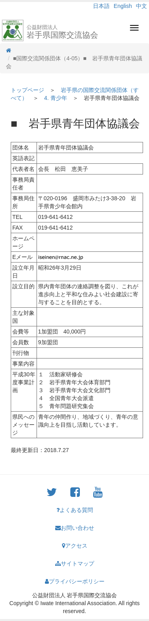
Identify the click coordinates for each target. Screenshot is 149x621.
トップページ (27, 90)
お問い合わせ (74, 528)
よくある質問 (74, 510)
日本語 (101, 6)
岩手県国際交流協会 (62, 31)
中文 (141, 6)
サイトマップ (74, 563)
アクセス (74, 545)
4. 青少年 (55, 98)
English (123, 6)
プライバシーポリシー (74, 581)
